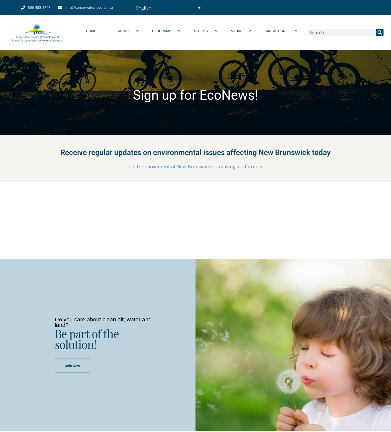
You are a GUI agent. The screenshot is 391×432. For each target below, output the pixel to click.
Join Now (72, 366)
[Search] (380, 32)
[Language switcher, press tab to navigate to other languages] (168, 7)
